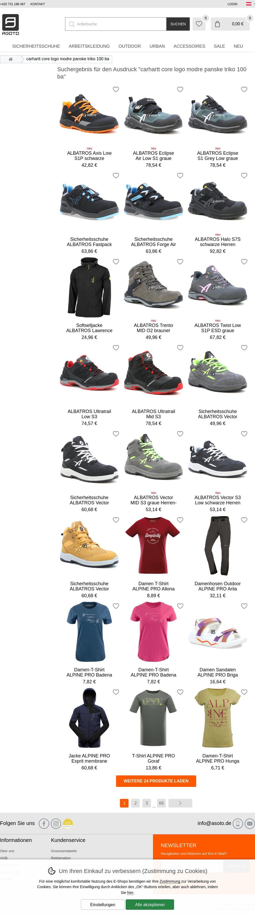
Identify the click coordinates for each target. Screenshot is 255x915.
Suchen (178, 24)
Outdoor (129, 46)
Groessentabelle (64, 851)
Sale (219, 46)
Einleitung (12, 59)
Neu (238, 46)
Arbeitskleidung (89, 46)
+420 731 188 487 (12, 4)
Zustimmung (170, 881)
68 (161, 803)
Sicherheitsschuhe (36, 46)
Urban (157, 46)
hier (130, 892)
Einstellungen (102, 904)
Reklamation (61, 858)
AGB (4, 858)
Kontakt (37, 4)
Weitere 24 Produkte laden (156, 781)
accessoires (189, 46)
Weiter (180, 803)
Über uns (7, 851)
